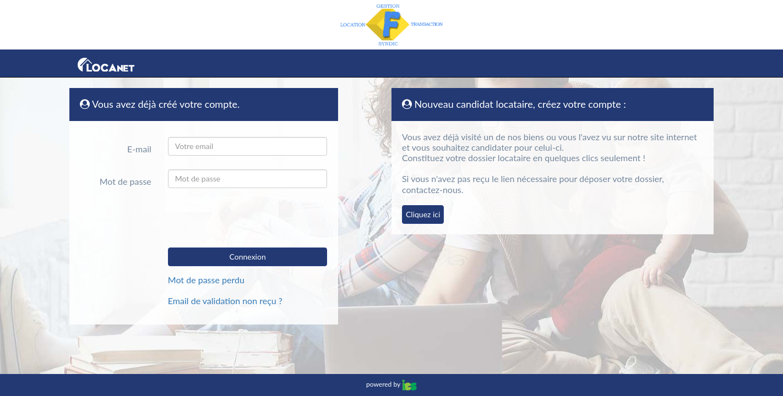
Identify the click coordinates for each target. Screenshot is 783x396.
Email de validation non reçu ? (225, 300)
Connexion (248, 256)
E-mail (139, 149)
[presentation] (246, 217)
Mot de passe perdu (206, 279)
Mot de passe (125, 181)
